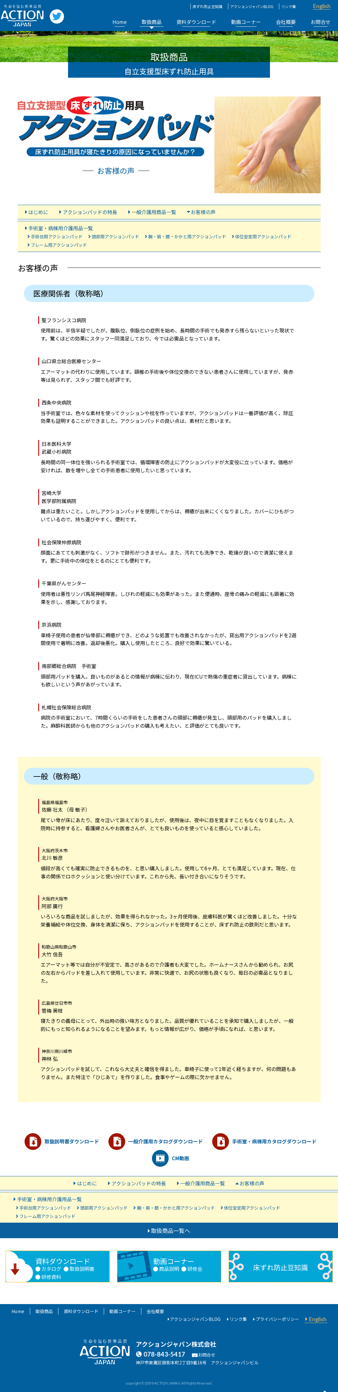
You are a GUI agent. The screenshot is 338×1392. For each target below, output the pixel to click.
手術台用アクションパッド (57, 236)
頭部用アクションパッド (115, 236)
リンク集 (288, 6)
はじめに (38, 212)
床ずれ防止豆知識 (207, 6)
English (322, 5)
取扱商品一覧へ (170, 1230)
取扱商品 (152, 21)
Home (119, 21)
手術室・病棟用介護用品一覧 (60, 228)
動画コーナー (246, 21)
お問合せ (321, 21)
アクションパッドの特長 (90, 212)
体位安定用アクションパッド (263, 236)
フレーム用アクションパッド (59, 245)
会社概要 (286, 21)
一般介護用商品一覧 (153, 212)
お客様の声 (203, 212)
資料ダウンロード (196, 21)
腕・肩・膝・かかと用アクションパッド (187, 236)
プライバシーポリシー (277, 1319)
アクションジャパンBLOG (251, 6)
